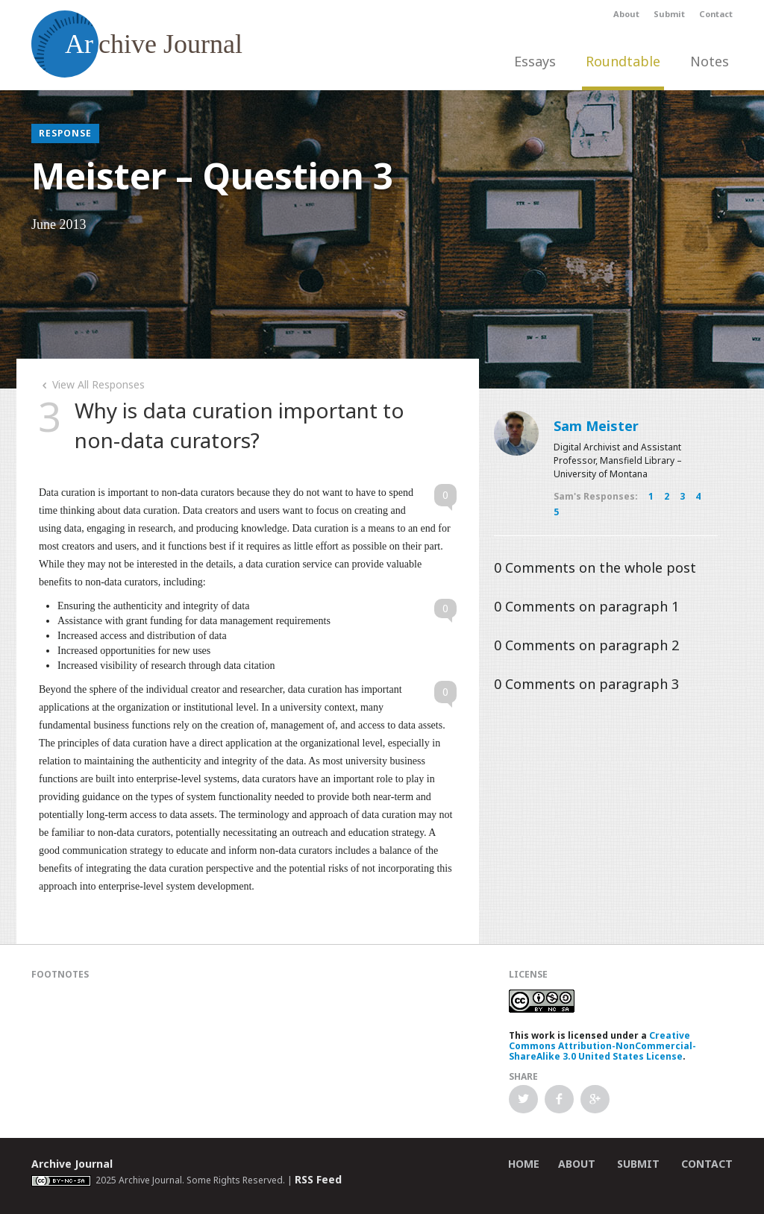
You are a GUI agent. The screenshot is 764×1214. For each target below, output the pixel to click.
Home (523, 1164)
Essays (535, 61)
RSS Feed (318, 1179)
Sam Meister (596, 426)
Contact (716, 13)
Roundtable (623, 61)
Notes (709, 61)
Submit (669, 13)
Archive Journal (72, 1164)
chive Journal (136, 44)
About (626, 13)
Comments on (595, 567)
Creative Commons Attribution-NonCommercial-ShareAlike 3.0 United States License (602, 1046)
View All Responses (92, 384)
